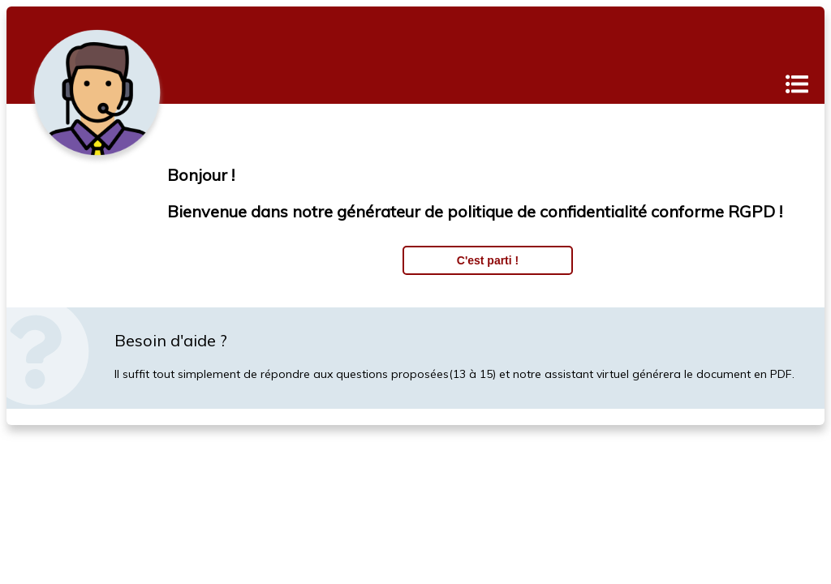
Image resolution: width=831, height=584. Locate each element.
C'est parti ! (488, 260)
